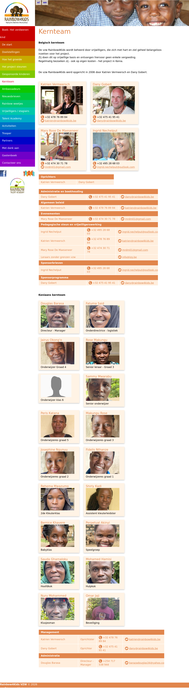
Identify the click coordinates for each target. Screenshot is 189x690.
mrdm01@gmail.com (58, 167)
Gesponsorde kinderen (16, 74)
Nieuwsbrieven (11, 96)
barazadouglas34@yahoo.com (147, 662)
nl (38, 2)
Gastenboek (9, 155)
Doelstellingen (11, 52)
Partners (7, 140)
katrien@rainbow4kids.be (60, 120)
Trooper (6, 133)
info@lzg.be (129, 257)
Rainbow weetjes (12, 103)
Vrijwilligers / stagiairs (15, 111)
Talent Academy (12, 118)
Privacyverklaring (15, 688)
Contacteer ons (11, 162)
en (45, 2)
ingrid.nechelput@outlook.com (116, 167)
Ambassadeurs (11, 89)
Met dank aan (10, 148)
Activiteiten (9, 126)
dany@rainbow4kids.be (111, 120)
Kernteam (8, 81)
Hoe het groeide (12, 59)
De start (7, 44)
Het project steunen (14, 66)
